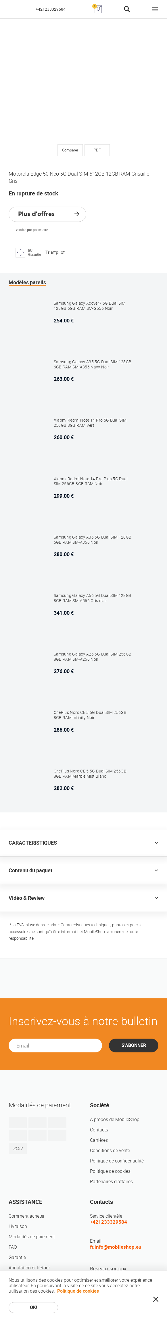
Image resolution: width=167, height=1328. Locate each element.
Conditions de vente (110, 1150)
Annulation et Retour (29, 1268)
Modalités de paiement (32, 1236)
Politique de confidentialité (117, 1161)
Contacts (99, 1130)
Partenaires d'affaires (111, 1181)
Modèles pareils (27, 282)
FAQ (13, 1247)
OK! (33, 1307)
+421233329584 (51, 9)
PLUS (17, 1148)
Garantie (17, 1257)
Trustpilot (55, 252)
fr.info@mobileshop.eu (115, 1247)
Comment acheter (27, 1216)
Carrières (99, 1140)
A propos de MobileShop (114, 1119)
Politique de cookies (110, 1171)
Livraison (18, 1226)
